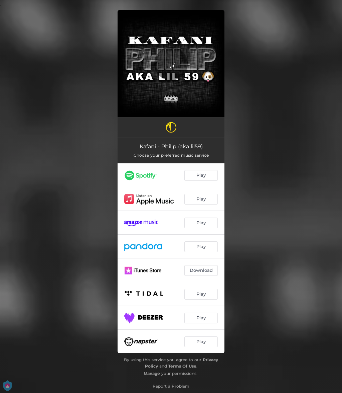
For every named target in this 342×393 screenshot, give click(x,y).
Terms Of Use (182, 366)
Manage (152, 373)
